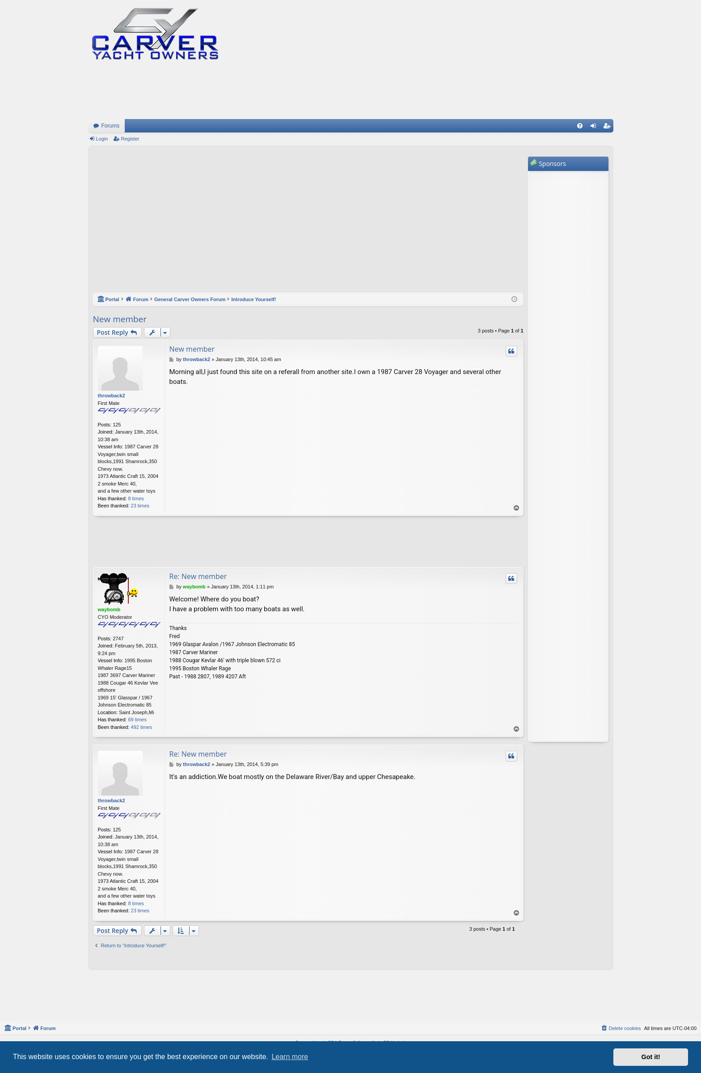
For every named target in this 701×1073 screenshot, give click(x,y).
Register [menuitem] (608, 127)
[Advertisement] (308, 223)
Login (102, 138)
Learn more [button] (289, 1056)
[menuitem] (580, 125)
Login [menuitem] (595, 127)
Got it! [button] (651, 1056)
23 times (140, 505)
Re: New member (198, 576)
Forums (110, 126)
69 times (137, 719)
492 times (141, 727)
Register (130, 138)
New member (120, 319)
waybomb (109, 609)
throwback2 (111, 395)
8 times (136, 498)
